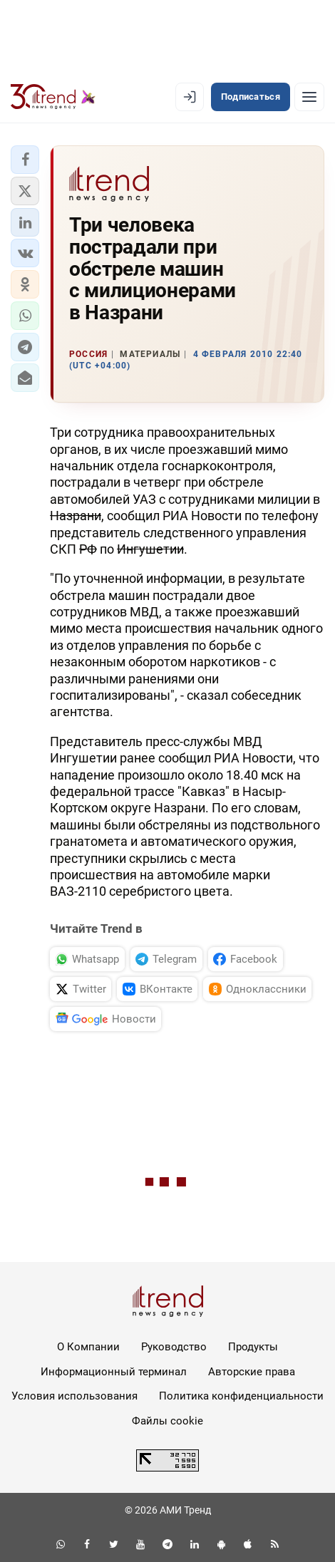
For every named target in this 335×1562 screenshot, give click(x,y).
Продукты (253, 1346)
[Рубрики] (309, 97)
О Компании (88, 1346)
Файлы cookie (167, 1420)
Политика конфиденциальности (241, 1396)
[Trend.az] (53, 97)
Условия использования (74, 1396)
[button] (24, 159)
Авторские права (251, 1371)
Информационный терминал (114, 1371)
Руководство (174, 1346)
